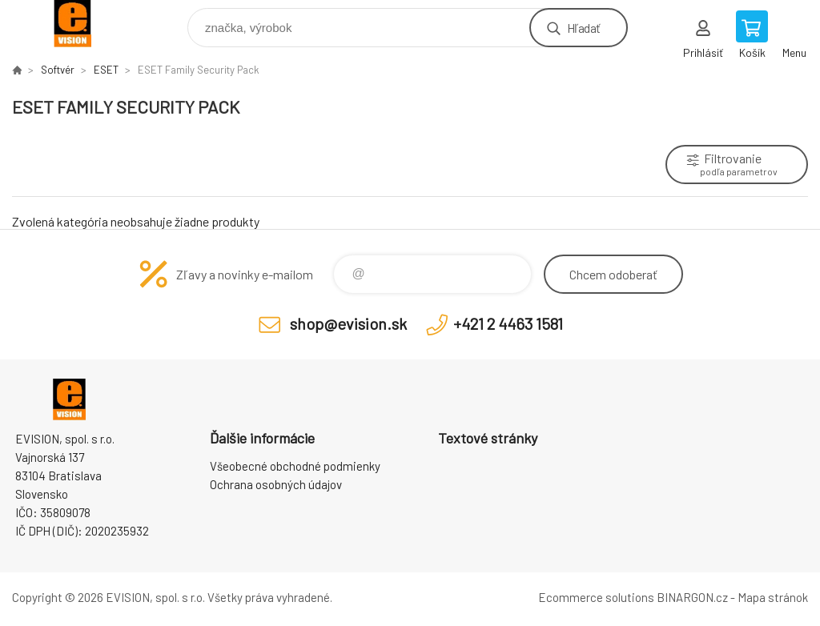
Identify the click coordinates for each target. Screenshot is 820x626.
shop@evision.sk (348, 323)
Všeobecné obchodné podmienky (295, 466)
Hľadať (583, 27)
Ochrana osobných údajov (276, 484)
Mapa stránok (773, 597)
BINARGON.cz (692, 597)
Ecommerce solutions (596, 597)
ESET (106, 69)
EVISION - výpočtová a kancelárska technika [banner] (83, 23)
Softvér (57, 69)
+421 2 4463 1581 (508, 323)
